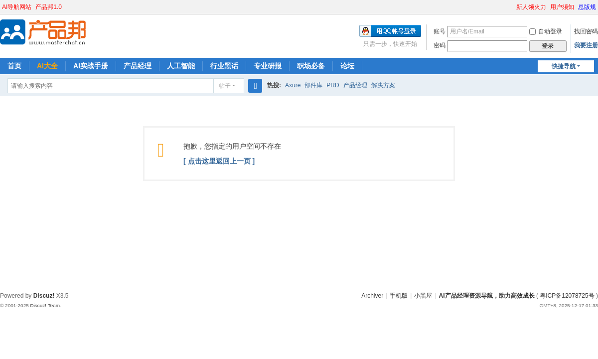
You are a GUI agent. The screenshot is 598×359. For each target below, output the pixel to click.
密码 (440, 45)
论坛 (347, 66)
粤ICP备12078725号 (567, 295)
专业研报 (268, 66)
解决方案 (383, 85)
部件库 (313, 85)
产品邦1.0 (48, 6)
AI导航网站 (16, 6)
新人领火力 (531, 6)
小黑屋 (423, 295)
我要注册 (586, 45)
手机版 (399, 295)
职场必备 (311, 66)
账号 (440, 31)
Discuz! (44, 295)
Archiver (372, 295)
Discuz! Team (45, 305)
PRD (332, 85)
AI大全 (47, 66)
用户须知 (562, 6)
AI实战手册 (90, 66)
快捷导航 (564, 66)
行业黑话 (224, 66)
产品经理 (137, 66)
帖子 (225, 85)
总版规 (587, 6)
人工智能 (181, 66)
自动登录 (545, 31)
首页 (14, 66)
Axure (292, 85)
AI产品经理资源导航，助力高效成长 (487, 295)
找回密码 (586, 31)
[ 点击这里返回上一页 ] (219, 161)
